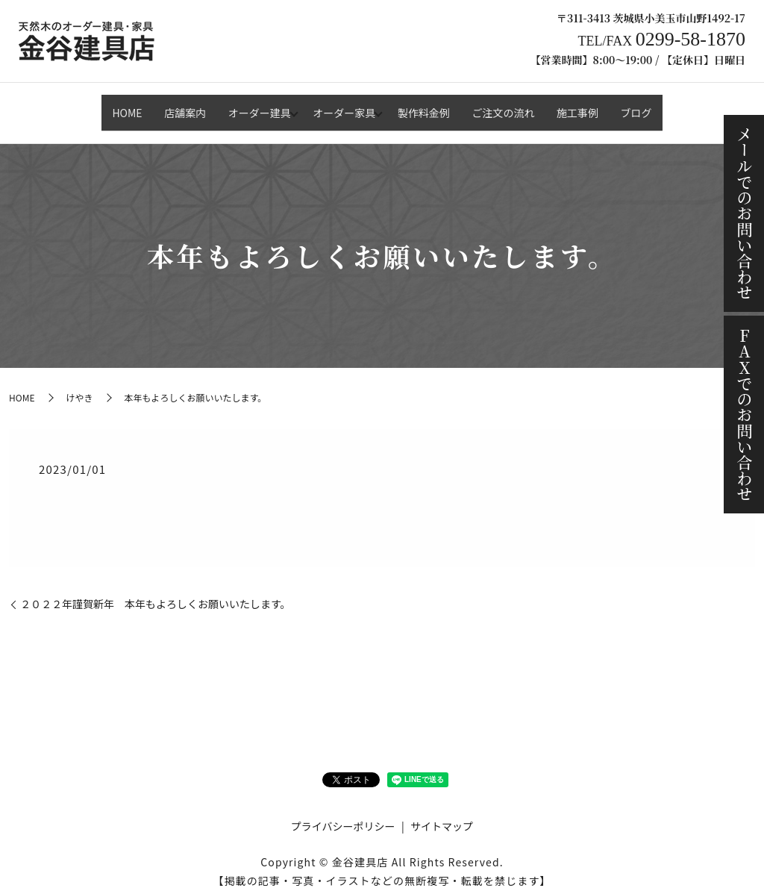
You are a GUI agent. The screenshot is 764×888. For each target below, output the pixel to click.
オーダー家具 (339, 105)
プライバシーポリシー (343, 812)
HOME (95, 105)
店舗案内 (162, 105)
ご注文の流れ (517, 105)
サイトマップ (441, 812)
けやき (79, 384)
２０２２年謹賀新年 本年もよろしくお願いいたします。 (155, 591)
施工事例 (600, 105)
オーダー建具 (245, 105)
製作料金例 (428, 105)
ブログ (668, 105)
